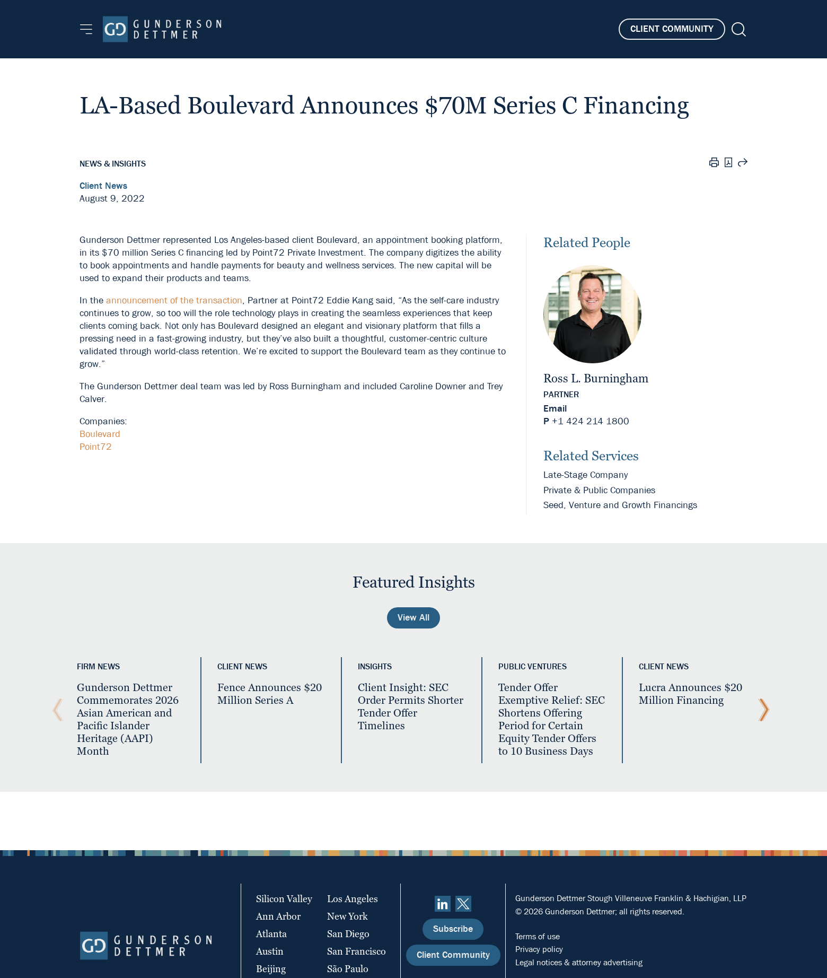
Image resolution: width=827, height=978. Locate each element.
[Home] (162, 29)
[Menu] (86, 29)
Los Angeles (352, 898)
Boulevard (100, 434)
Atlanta (271, 933)
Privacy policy (539, 949)
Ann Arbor (278, 916)
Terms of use (537, 936)
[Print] (714, 164)
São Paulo (347, 968)
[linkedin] (443, 904)
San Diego (348, 933)
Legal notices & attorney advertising (579, 962)
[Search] (737, 29)
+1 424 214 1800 (590, 421)
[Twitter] (463, 904)
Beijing (271, 968)
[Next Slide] (761, 710)
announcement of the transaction (174, 300)
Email (555, 409)
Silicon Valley (284, 898)
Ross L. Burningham (595, 378)
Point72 (96, 447)
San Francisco (356, 951)
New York (347, 916)
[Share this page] (742, 164)
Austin (270, 951)
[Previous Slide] (55, 710)
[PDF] (728, 164)
